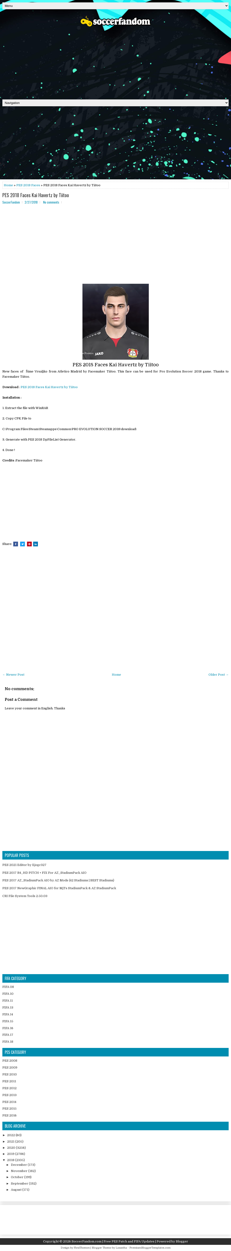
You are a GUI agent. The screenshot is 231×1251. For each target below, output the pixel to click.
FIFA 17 (7, 1035)
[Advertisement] (115, 61)
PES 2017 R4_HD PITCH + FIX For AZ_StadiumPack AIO (44, 872)
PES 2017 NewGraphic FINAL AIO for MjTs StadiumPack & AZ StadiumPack (59, 888)
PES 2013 (9, 1095)
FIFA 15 (7, 1021)
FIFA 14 (7, 1014)
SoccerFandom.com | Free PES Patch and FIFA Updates (113, 1241)
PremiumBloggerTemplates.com (150, 1247)
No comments (51, 202)
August (16, 1189)
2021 (11, 1141)
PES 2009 (9, 1067)
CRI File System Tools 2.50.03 (24, 896)
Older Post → (218, 674)
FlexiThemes (82, 1247)
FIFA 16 (7, 1028)
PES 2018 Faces (28, 185)
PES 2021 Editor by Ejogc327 (24, 865)
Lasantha (121, 1247)
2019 (11, 1154)
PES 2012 (9, 1088)
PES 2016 (9, 1115)
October (17, 1177)
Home (8, 185)
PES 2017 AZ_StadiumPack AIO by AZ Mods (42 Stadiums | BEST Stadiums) (58, 880)
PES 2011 (9, 1081)
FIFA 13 (7, 1007)
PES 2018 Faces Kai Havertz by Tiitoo (35, 195)
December (19, 1165)
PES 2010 (9, 1074)
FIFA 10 (8, 993)
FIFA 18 (7, 1041)
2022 (11, 1135)
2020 (11, 1147)
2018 (11, 1160)
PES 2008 (9, 1060)
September (20, 1183)
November (19, 1171)
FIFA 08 (8, 987)
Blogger (182, 1241)
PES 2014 (9, 1102)
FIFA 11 (7, 1000)
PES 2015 (9, 1108)
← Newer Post (13, 674)
